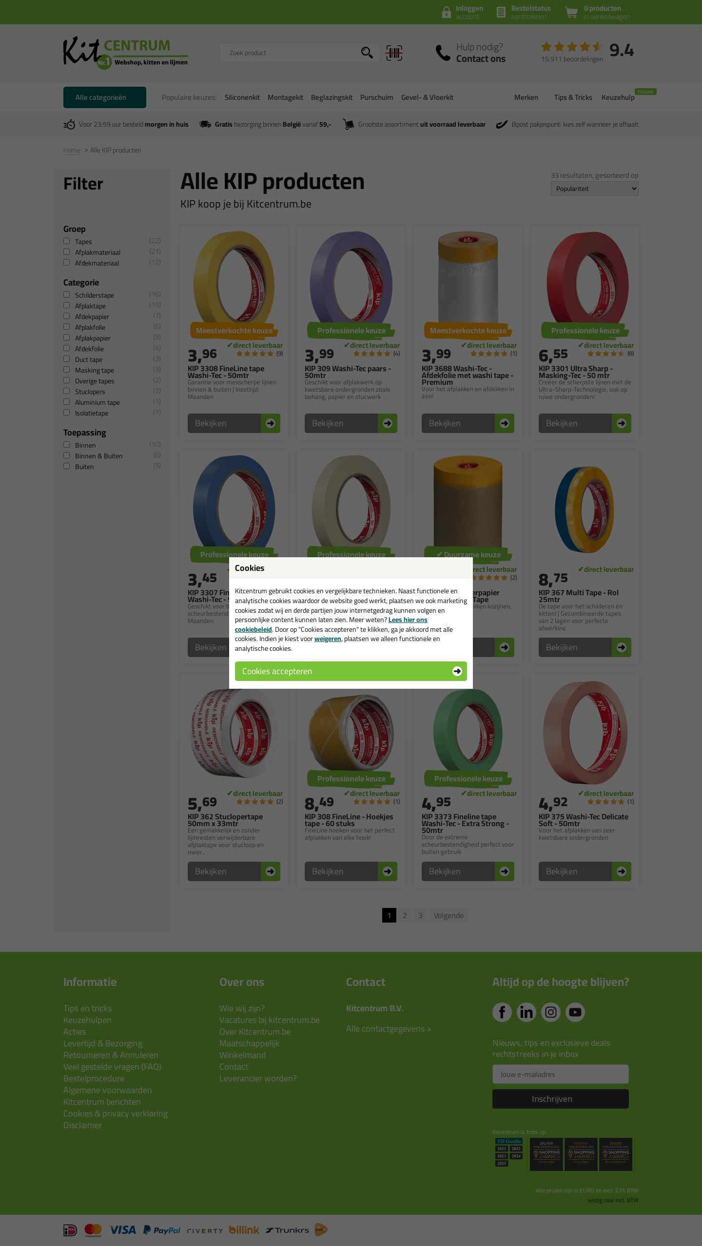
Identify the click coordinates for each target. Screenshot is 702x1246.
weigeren (327, 638)
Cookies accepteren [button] (277, 671)
